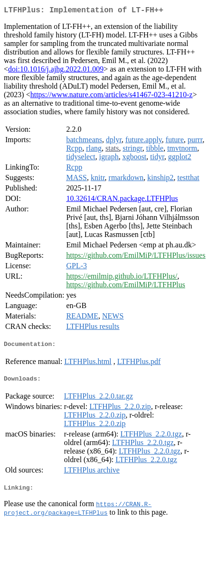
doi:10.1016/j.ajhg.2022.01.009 (56, 71)
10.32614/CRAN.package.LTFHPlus (122, 200)
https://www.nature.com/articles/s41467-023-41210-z (111, 96)
